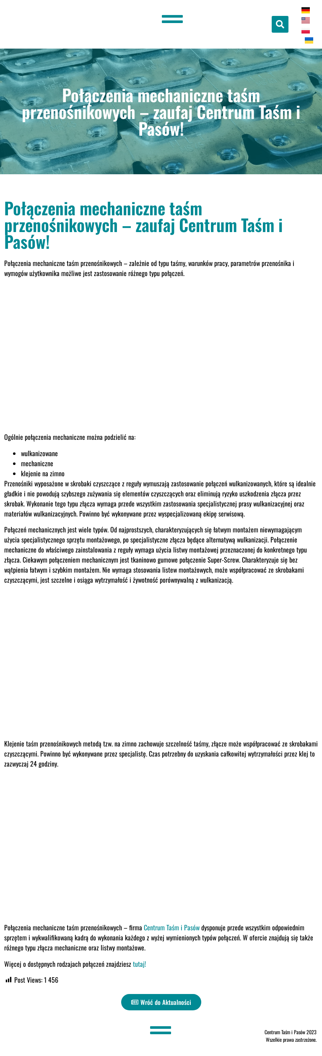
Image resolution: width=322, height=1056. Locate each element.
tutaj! (139, 964)
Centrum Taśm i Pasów (172, 927)
